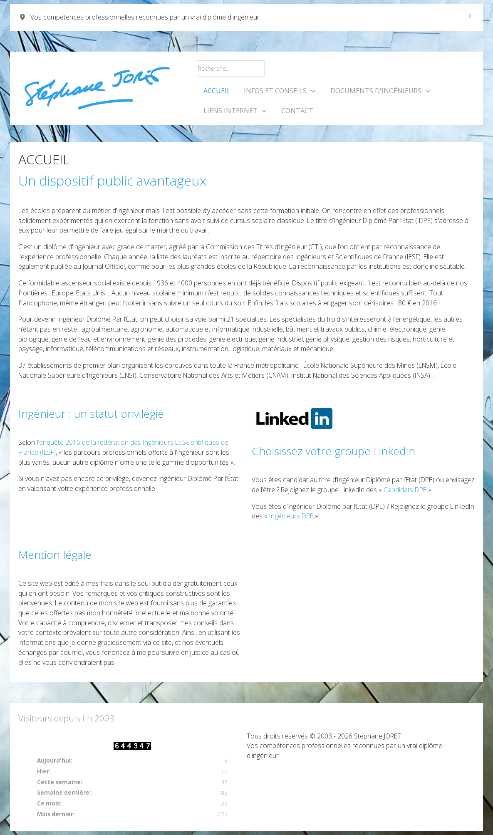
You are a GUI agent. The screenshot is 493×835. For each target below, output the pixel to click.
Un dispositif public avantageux (112, 180)
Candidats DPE (405, 489)
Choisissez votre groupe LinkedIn (333, 451)
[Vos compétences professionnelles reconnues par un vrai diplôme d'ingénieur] (97, 88)
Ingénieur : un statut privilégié (91, 413)
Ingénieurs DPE (291, 515)
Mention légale (55, 554)
